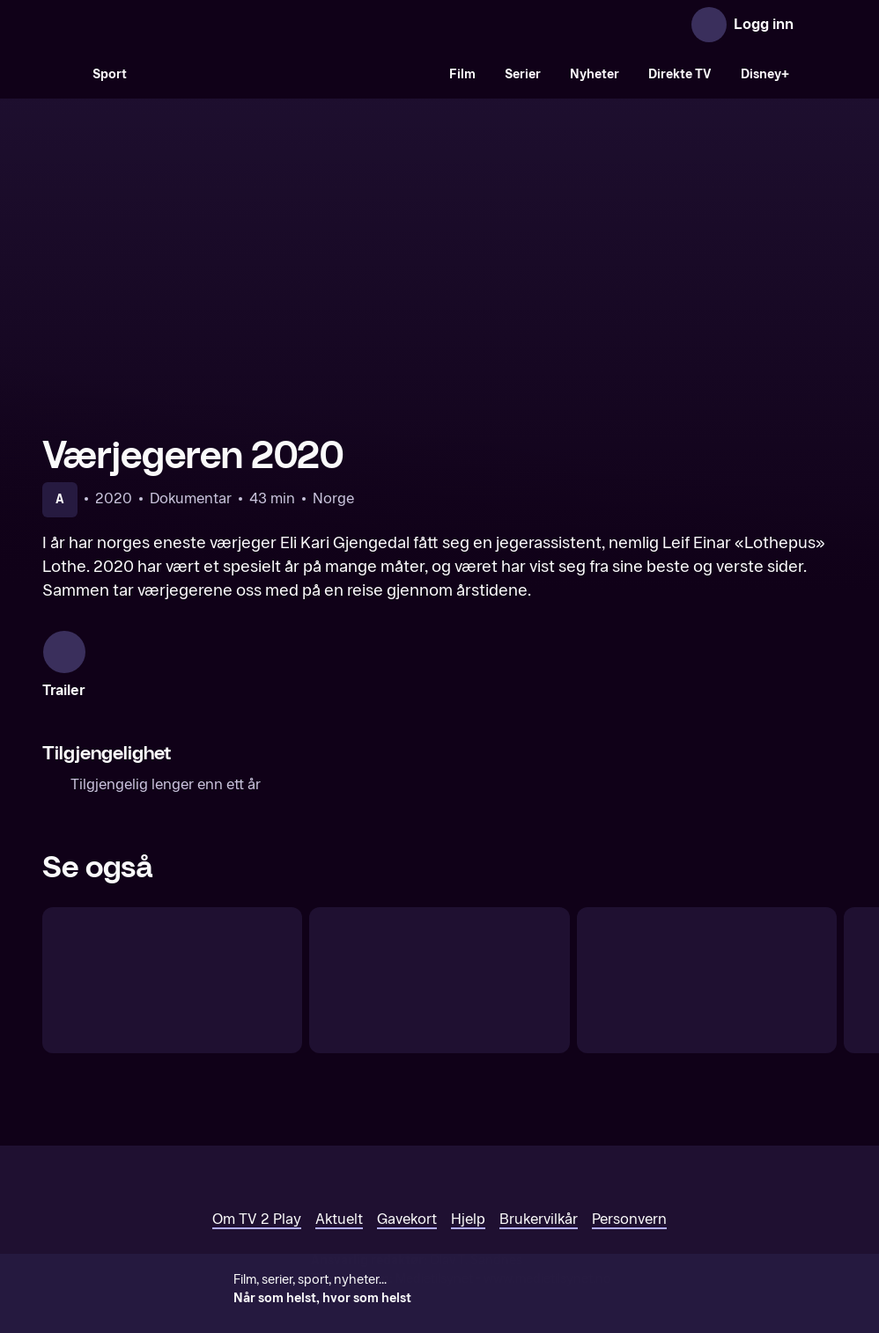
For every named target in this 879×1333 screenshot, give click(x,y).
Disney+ (765, 74)
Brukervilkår (538, 1191)
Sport (109, 74)
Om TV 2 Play (256, 1191)
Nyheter (594, 74)
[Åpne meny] (819, 24)
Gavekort (407, 1191)
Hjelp (468, 1191)
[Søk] (60, 74)
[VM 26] (288, 74)
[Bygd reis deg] (707, 952)
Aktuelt (339, 1191)
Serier (523, 74)
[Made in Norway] (172, 952)
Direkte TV (680, 74)
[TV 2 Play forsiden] (174, 24)
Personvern (629, 1191)
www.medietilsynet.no (547, 1250)
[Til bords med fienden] (439, 952)
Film (462, 74)
